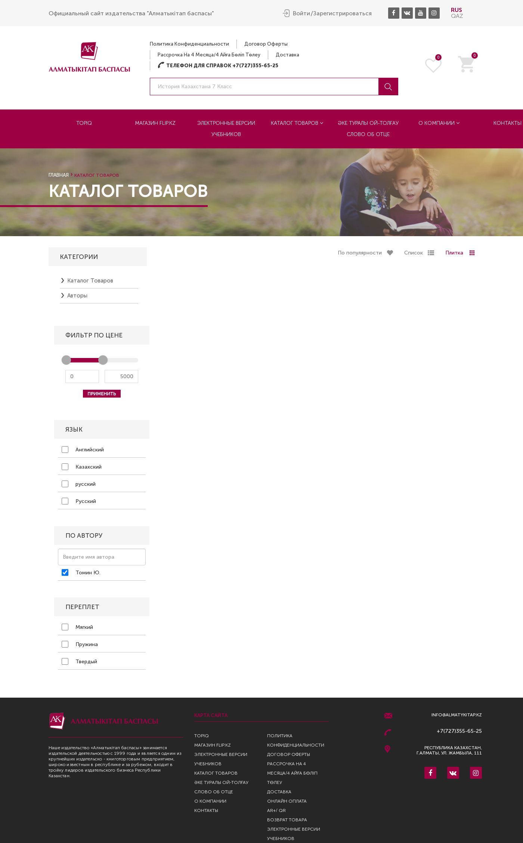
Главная (59, 175)
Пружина (80, 646)
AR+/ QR (276, 810)
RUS (456, 9)
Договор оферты (266, 44)
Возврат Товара (287, 819)
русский (79, 485)
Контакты (206, 810)
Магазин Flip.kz (155, 123)
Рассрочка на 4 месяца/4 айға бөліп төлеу (209, 55)
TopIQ (84, 123)
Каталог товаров (297, 123)
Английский (83, 451)
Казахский (82, 468)
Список (413, 254)
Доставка (287, 55)
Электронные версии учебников (226, 129)
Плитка (454, 254)
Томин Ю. (81, 574)
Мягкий (77, 629)
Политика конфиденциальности (189, 44)
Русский (79, 503)
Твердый (79, 663)
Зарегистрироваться (342, 13)
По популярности (360, 254)
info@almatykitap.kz (456, 715)
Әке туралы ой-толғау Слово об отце (368, 129)
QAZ (457, 15)
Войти (301, 13)
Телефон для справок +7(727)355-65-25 (218, 65)
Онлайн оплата (287, 801)
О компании (438, 123)
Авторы (77, 297)
